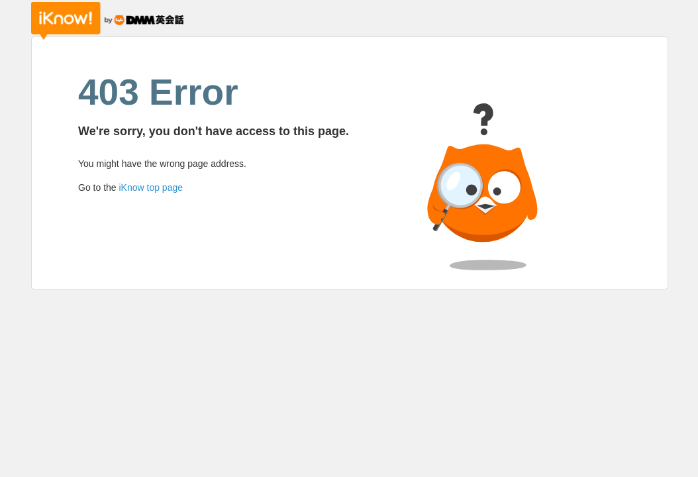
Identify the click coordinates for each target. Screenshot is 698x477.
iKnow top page (151, 187)
